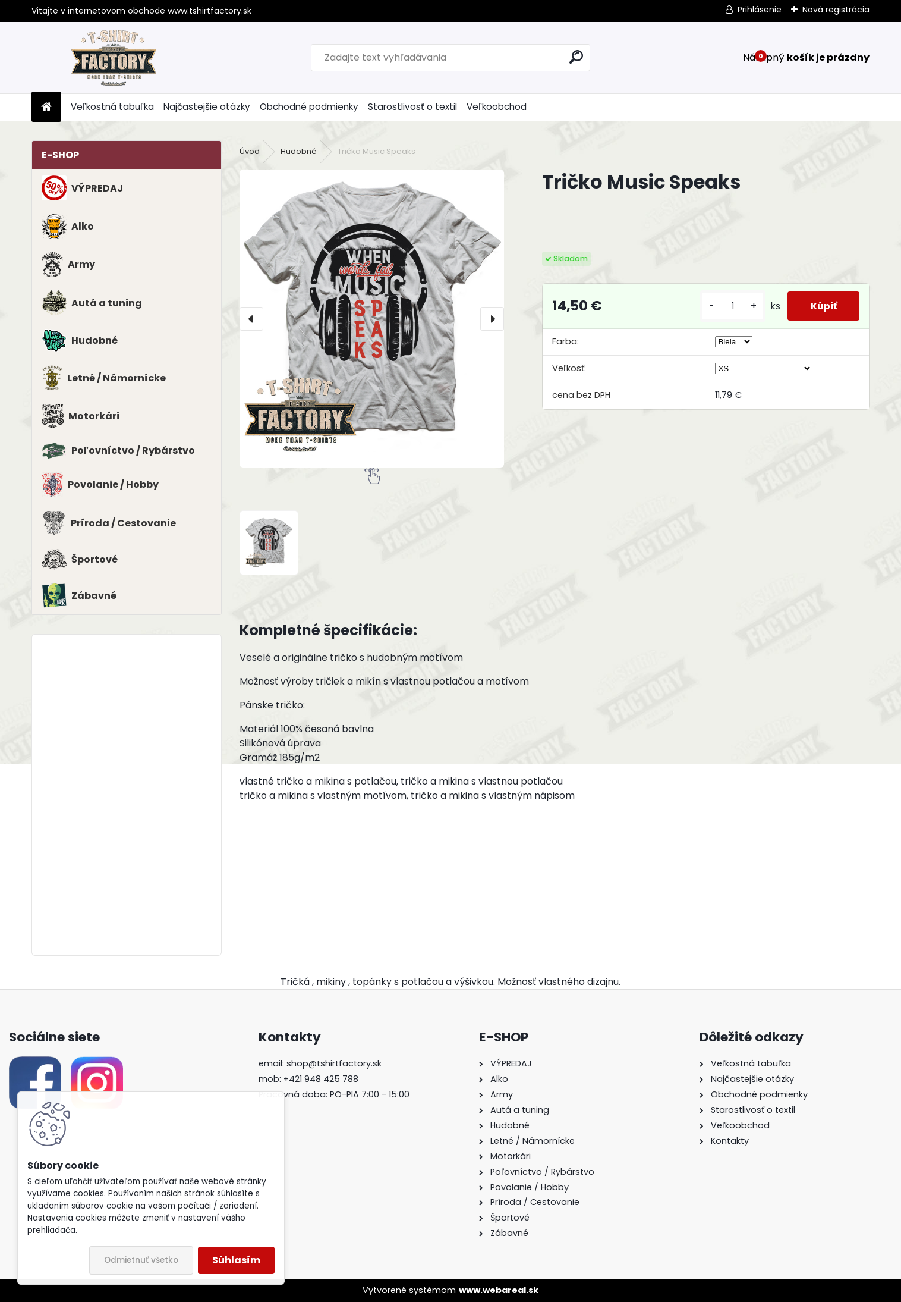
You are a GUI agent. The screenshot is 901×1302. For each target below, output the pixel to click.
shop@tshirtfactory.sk (334, 1063)
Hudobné (299, 151)
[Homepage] (46, 107)
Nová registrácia (836, 9)
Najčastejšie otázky (206, 107)
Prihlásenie (760, 9)
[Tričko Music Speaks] (372, 319)
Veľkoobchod (497, 107)
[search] (576, 57)
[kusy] (730, 306)
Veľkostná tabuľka (112, 107)
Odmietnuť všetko (141, 1260)
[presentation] (251, 319)
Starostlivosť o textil (412, 107)
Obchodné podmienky (309, 107)
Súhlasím (236, 1260)
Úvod (250, 151)
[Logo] (113, 57)
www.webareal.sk (498, 1290)
